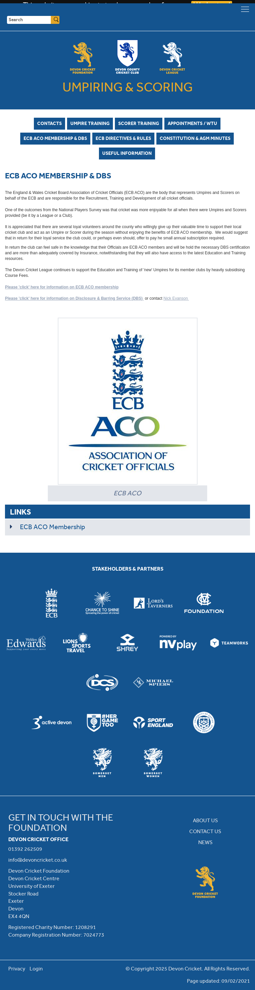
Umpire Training (90, 123)
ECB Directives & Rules (123, 138)
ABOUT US (205, 820)
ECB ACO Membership (52, 527)
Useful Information (127, 153)
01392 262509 (25, 849)
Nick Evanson (176, 298)
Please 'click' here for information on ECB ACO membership (62, 287)
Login (36, 968)
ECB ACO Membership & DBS (55, 138)
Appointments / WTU (192, 123)
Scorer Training (138, 123)
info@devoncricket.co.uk (37, 860)
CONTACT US (205, 831)
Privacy (16, 968)
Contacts (49, 123)
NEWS (205, 842)
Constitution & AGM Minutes (195, 138)
